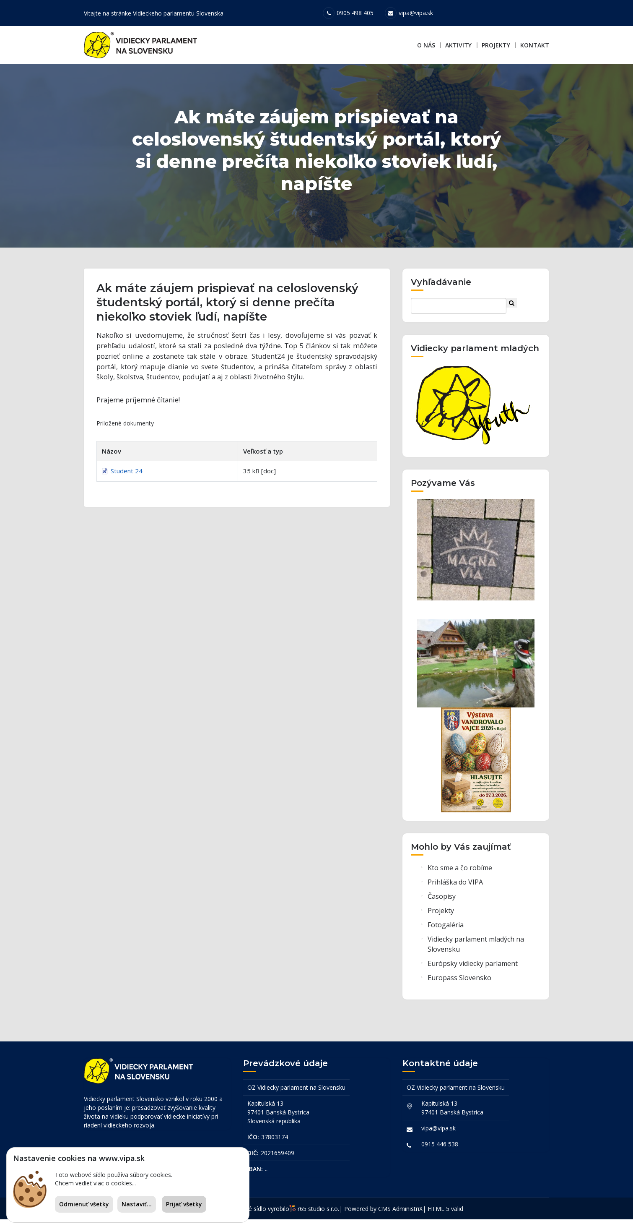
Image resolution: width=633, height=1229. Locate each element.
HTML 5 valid (445, 1218)
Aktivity (458, 45)
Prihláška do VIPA (455, 893)
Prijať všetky (184, 1204)
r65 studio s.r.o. (318, 1218)
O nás (426, 45)
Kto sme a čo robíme (460, 879)
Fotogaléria (446, 936)
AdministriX (407, 1218)
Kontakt (534, 45)
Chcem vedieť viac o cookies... (95, 1183)
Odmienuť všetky (84, 1204)
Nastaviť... (137, 1204)
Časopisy (442, 908)
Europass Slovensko (459, 989)
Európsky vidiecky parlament (473, 975)
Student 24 (122, 487)
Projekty (496, 45)
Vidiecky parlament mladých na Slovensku (476, 955)
